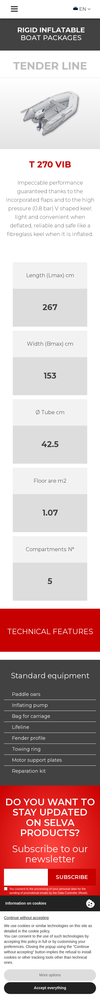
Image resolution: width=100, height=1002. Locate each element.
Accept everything (50, 988)
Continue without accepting (26, 918)
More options (50, 975)
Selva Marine (50, 9)
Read (82, 892)
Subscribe (72, 877)
